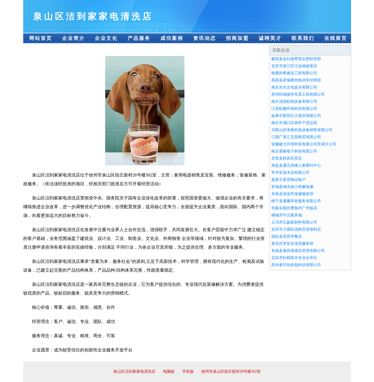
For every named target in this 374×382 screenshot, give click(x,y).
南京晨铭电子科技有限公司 (294, 151)
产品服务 (139, 38)
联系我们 (302, 38)
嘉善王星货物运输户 (288, 180)
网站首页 (40, 38)
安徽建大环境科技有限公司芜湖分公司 (303, 144)
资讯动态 (204, 38)
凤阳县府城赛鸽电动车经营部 (296, 80)
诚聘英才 (270, 38)
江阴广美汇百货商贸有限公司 (296, 137)
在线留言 (335, 38)
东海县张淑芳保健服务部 (292, 194)
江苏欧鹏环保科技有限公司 (294, 109)
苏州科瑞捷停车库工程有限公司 (298, 94)
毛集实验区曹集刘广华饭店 (294, 208)
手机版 (188, 371)
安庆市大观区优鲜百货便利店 (296, 229)
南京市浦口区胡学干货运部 (294, 123)
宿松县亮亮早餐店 (286, 236)
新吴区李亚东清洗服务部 (292, 244)
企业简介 (73, 38)
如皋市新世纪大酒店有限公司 (296, 116)
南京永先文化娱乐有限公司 (294, 87)
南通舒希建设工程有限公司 (294, 73)
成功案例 (171, 38)
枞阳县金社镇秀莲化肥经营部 (296, 59)
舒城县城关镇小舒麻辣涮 (292, 187)
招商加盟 (237, 38)
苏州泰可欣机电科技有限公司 (296, 265)
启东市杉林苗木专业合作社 (294, 258)
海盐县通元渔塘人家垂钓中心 (296, 165)
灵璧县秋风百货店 (286, 158)
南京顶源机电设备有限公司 (294, 101)
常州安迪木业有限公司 (290, 173)
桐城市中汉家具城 (286, 215)
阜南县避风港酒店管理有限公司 (298, 251)
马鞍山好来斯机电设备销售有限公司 (301, 130)
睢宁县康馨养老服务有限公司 (296, 201)
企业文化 (106, 38)
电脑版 (169, 371)
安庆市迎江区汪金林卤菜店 (294, 66)
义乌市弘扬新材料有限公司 (294, 222)
